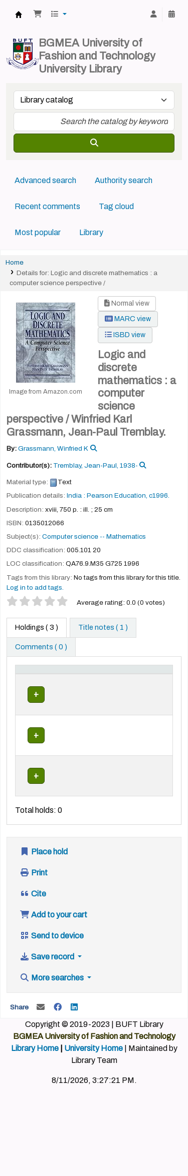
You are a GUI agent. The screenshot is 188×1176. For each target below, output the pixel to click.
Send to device (52, 957)
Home (15, 262)
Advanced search (45, 180)
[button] (37, 14)
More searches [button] (52, 999)
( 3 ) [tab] (36, 627)
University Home (93, 1069)
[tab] (103, 628)
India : (76, 495)
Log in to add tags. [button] (35, 587)
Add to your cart (53, 936)
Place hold (44, 873)
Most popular (38, 232)
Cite (33, 915)
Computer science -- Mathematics (94, 536)
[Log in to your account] (153, 14)
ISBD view (125, 335)
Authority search (123, 180)
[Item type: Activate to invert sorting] (41, 680)
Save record (48, 978)
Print (34, 894)
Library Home (35, 1069)
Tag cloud (116, 206)
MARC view (128, 319)
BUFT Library (18, 14)
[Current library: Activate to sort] (98, 680)
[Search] (94, 143)
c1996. (159, 495)
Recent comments (47, 206)
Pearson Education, (117, 495)
